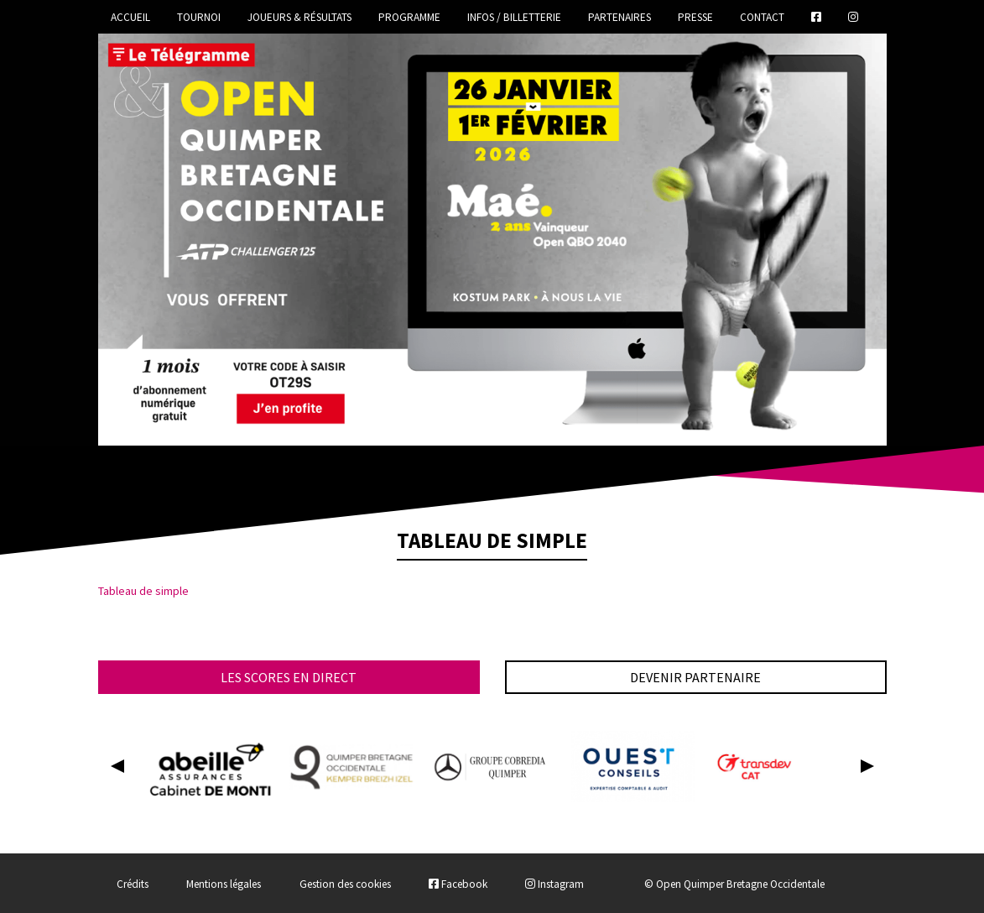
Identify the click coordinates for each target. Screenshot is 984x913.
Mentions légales (223, 884)
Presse (695, 17)
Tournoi (199, 17)
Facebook (458, 884)
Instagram (554, 884)
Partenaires (619, 17)
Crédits (132, 884)
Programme (409, 17)
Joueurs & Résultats (299, 17)
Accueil (130, 17)
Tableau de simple (143, 590)
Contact (762, 17)
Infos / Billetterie (514, 17)
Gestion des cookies (345, 884)
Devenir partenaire (695, 677)
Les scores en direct (289, 677)
